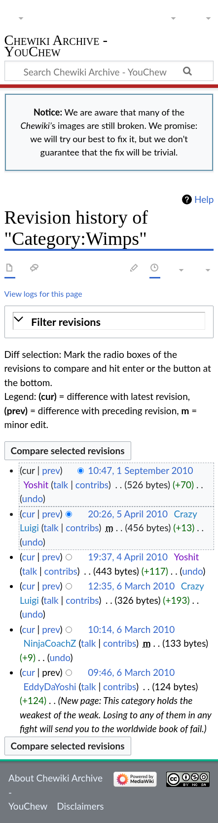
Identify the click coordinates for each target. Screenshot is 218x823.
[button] (109, 322)
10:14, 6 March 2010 (131, 629)
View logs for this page (43, 293)
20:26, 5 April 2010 (128, 513)
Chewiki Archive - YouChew (56, 47)
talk (60, 484)
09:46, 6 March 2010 (131, 672)
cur (28, 513)
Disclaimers (80, 806)
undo (32, 498)
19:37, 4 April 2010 (128, 556)
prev (51, 470)
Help (204, 199)
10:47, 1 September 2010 (140, 470)
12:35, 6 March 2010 (131, 585)
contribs (92, 484)
